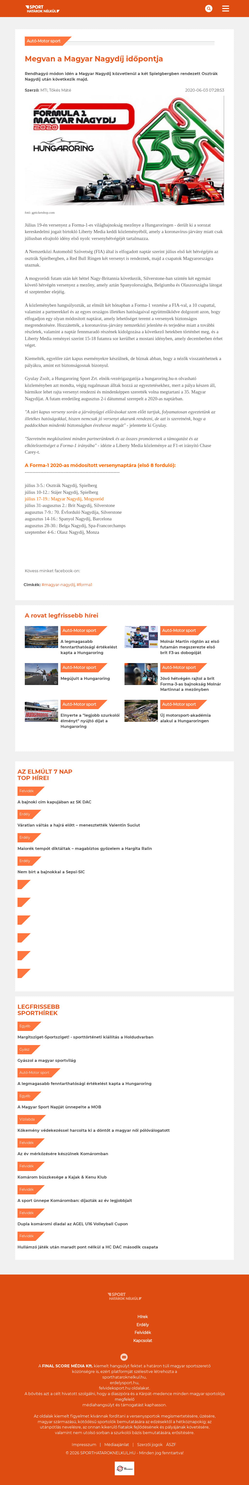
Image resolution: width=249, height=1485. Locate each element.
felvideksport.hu (115, 1388)
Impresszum (84, 1444)
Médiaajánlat (116, 1444)
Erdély (142, 1325)
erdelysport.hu (124, 1382)
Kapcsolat (142, 1340)
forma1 (85, 584)
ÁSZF (171, 1444)
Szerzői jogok (150, 1444)
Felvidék (142, 1332)
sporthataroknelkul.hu (124, 1377)
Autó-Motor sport (44, 41)
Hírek (142, 1316)
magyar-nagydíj (59, 584)
